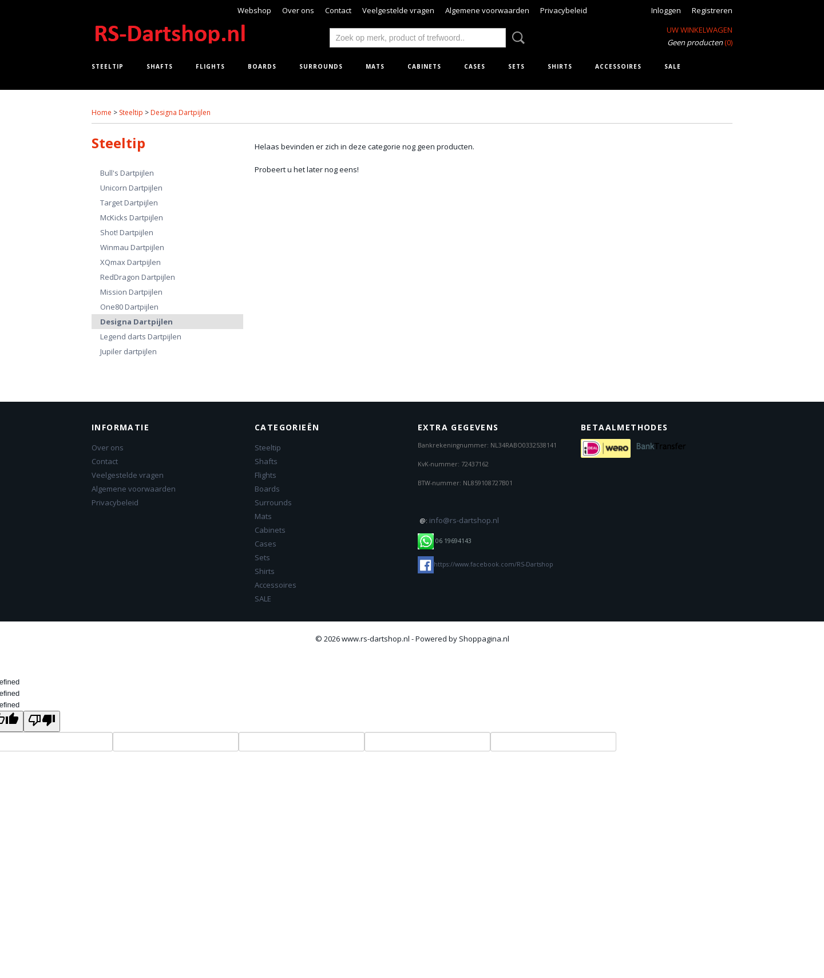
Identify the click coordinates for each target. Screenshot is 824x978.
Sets (516, 66)
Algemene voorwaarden (487, 10)
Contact (338, 10)
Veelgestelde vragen (398, 10)
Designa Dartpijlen (180, 112)
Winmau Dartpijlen (132, 247)
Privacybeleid (563, 10)
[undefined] (41, 721)
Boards (262, 66)
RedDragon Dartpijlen (137, 277)
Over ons (298, 10)
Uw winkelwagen (699, 30)
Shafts (159, 66)
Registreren (712, 10)
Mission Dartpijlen (131, 292)
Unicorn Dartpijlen (131, 188)
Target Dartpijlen (129, 202)
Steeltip (108, 66)
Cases (474, 66)
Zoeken (516, 37)
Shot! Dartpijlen (126, 232)
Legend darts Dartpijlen (140, 336)
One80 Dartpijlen (129, 307)
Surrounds (321, 66)
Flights (210, 66)
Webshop (254, 10)
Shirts (560, 66)
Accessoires (618, 66)
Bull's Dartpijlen (127, 173)
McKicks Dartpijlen (131, 217)
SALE (672, 66)
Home (102, 112)
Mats (375, 66)
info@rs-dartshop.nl (464, 520)
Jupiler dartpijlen (128, 351)
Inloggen (666, 10)
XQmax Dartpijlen (130, 262)
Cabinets (424, 66)
